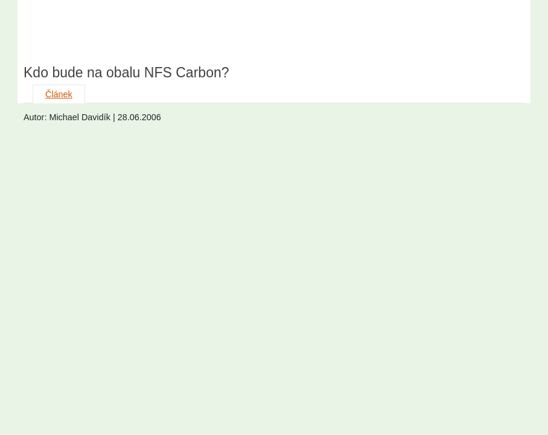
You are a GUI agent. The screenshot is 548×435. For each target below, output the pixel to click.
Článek (58, 94)
